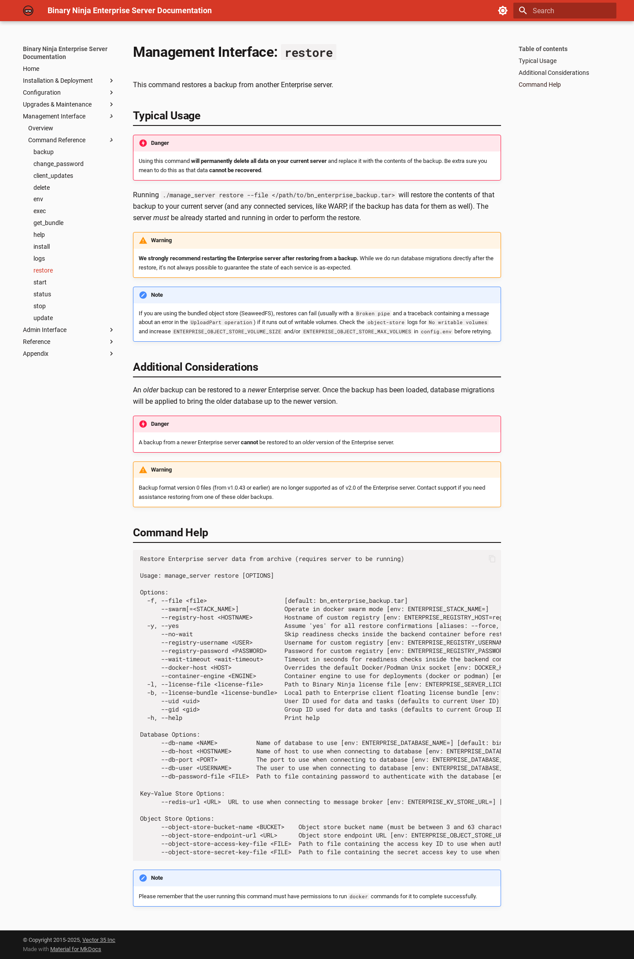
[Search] (564, 10)
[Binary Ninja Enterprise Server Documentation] (28, 10)
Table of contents (543, 48)
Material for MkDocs (75, 949)
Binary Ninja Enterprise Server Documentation (65, 52)
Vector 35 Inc (98, 940)
